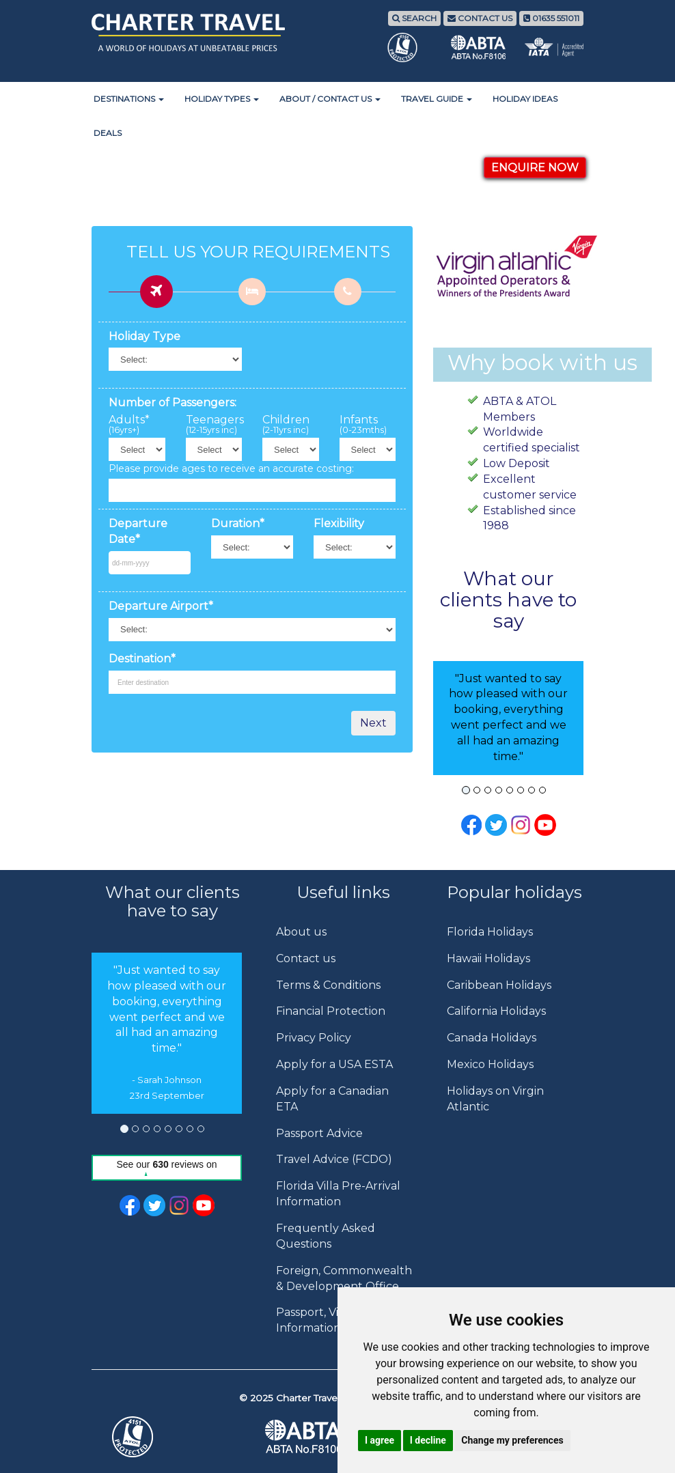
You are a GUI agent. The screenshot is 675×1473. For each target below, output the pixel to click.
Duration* (237, 523)
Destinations (129, 99)
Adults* (129, 424)
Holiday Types (221, 99)
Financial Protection (330, 1011)
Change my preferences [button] (512, 1440)
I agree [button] (379, 1440)
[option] (167, 1033)
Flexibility (339, 523)
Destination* (142, 658)
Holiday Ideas (525, 99)
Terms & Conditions (328, 985)
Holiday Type (144, 336)
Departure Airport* (161, 606)
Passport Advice (319, 1133)
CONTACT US (479, 18)
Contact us (305, 958)
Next (373, 722)
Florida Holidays (490, 931)
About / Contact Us (330, 99)
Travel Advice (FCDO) (334, 1159)
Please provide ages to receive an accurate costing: (231, 468)
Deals (108, 133)
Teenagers (214, 424)
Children (285, 424)
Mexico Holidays (490, 1064)
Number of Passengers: (172, 402)
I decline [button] (428, 1440)
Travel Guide (436, 99)
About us (301, 931)
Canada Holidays (491, 1037)
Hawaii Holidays (488, 958)
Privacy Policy (313, 1037)
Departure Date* (138, 531)
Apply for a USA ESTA (334, 1064)
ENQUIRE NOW (535, 167)
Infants (363, 424)
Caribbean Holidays (499, 985)
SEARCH (414, 18)
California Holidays (496, 1011)
